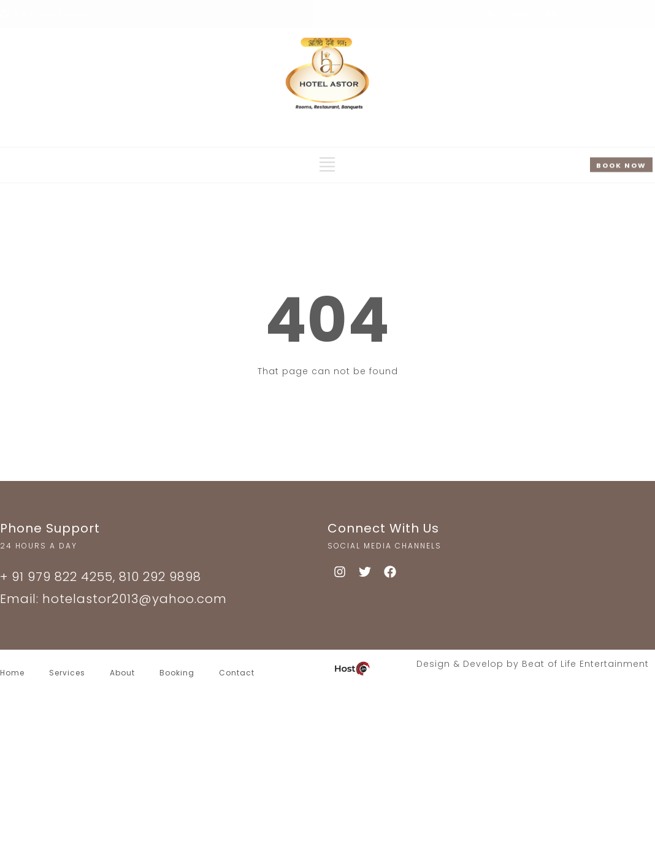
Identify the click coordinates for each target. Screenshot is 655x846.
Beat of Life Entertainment (585, 664)
